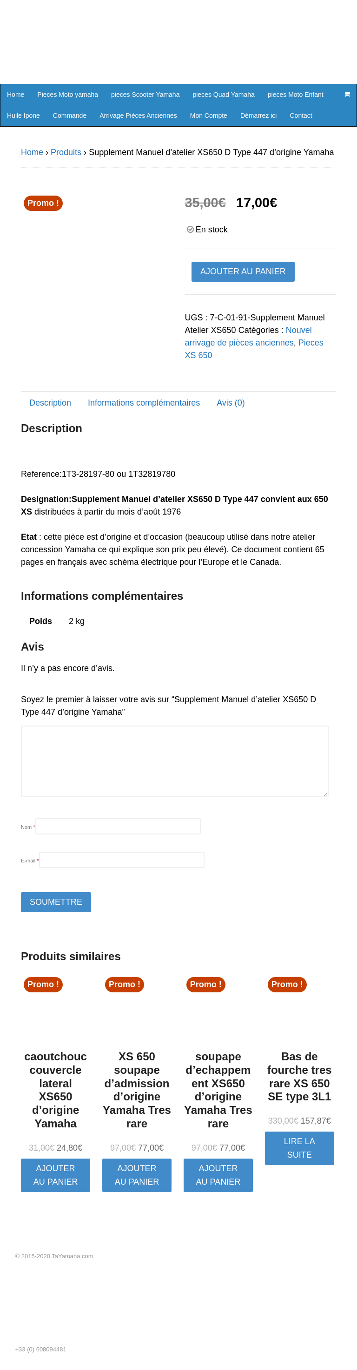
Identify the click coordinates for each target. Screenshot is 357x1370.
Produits (66, 152)
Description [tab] (50, 402)
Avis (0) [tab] (231, 402)
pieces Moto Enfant (296, 94)
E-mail (30, 860)
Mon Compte (208, 115)
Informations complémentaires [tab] (144, 402)
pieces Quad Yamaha (223, 94)
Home (15, 94)
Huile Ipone (23, 115)
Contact (301, 115)
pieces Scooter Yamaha (145, 94)
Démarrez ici (258, 115)
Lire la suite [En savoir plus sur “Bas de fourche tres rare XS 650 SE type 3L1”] (299, 1148)
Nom (28, 827)
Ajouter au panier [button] (55, 1175)
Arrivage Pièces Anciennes (138, 115)
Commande (69, 115)
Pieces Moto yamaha (67, 94)
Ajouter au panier (243, 271)
